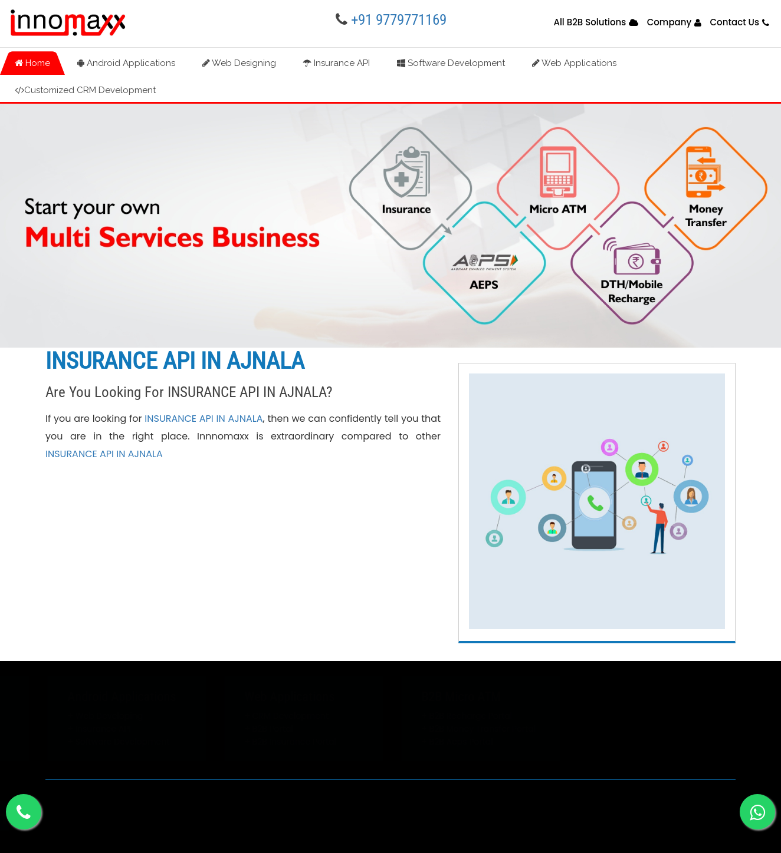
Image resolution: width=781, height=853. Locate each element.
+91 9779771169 (399, 19)
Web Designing (239, 63)
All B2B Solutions (589, 22)
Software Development (451, 63)
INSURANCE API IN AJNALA (203, 418)
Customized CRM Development (85, 90)
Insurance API (336, 63)
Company (669, 22)
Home (32, 63)
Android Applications (126, 63)
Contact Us (734, 22)
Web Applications (574, 63)
